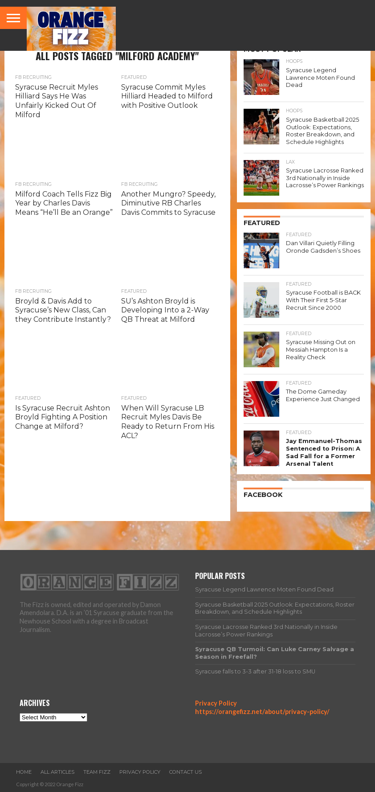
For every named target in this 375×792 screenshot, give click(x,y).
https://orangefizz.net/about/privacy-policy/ (262, 711)
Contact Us (185, 772)
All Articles (57, 772)
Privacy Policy (216, 703)
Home (24, 772)
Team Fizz (96, 772)
